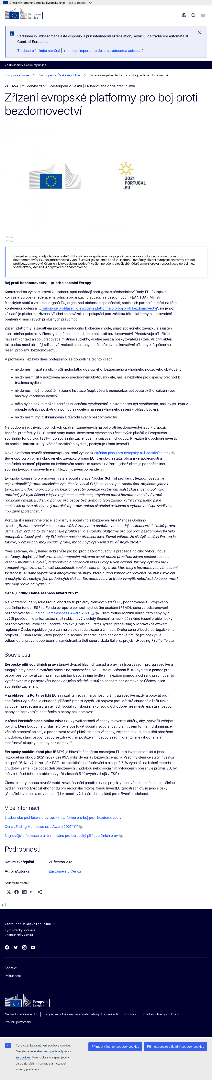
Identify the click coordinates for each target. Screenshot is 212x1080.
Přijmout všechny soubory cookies (115, 1046)
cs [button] (184, 15)
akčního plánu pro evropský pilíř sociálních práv (132, 453)
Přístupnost (13, 976)
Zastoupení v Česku (65, 871)
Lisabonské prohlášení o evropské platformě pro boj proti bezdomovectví (63, 818)
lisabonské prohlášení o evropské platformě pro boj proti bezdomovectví (99, 308)
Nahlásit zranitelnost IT (21, 1014)
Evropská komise (17, 75)
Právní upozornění (18, 1022)
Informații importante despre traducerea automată (103, 51)
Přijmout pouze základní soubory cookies (175, 1046)
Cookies (130, 1014)
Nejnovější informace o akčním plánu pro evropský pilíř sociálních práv (61, 836)
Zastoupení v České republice (59, 75)
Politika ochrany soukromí (160, 1014)
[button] (9, 892)
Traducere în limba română (38, 51)
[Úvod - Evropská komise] (28, 14)
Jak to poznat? (80, 2)
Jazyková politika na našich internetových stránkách (81, 1014)
